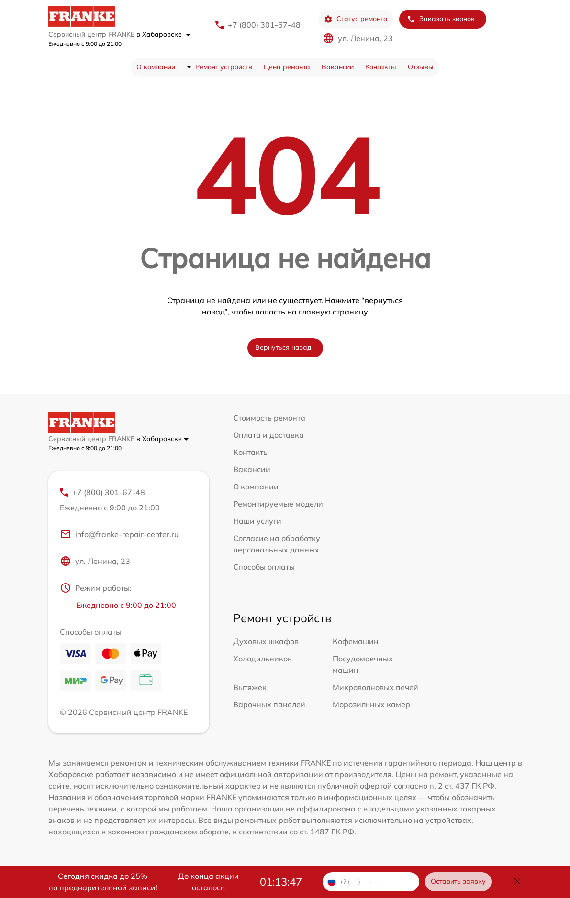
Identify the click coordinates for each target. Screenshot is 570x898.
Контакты (380, 67)
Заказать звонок (441, 18)
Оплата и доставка (268, 435)
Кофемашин (356, 641)
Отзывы (421, 67)
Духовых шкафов (266, 641)
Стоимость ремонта (269, 417)
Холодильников (262, 658)
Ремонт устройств (223, 67)
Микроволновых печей (375, 687)
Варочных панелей (269, 704)
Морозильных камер (371, 704)
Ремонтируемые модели (278, 504)
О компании (155, 67)
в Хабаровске (163, 34)
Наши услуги (257, 521)
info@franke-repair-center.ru (119, 534)
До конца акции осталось (208, 881)
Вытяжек (250, 687)
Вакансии (338, 67)
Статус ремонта (356, 18)
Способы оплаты (264, 567)
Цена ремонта (287, 67)
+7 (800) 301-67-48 (264, 25)
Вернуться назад (283, 347)
